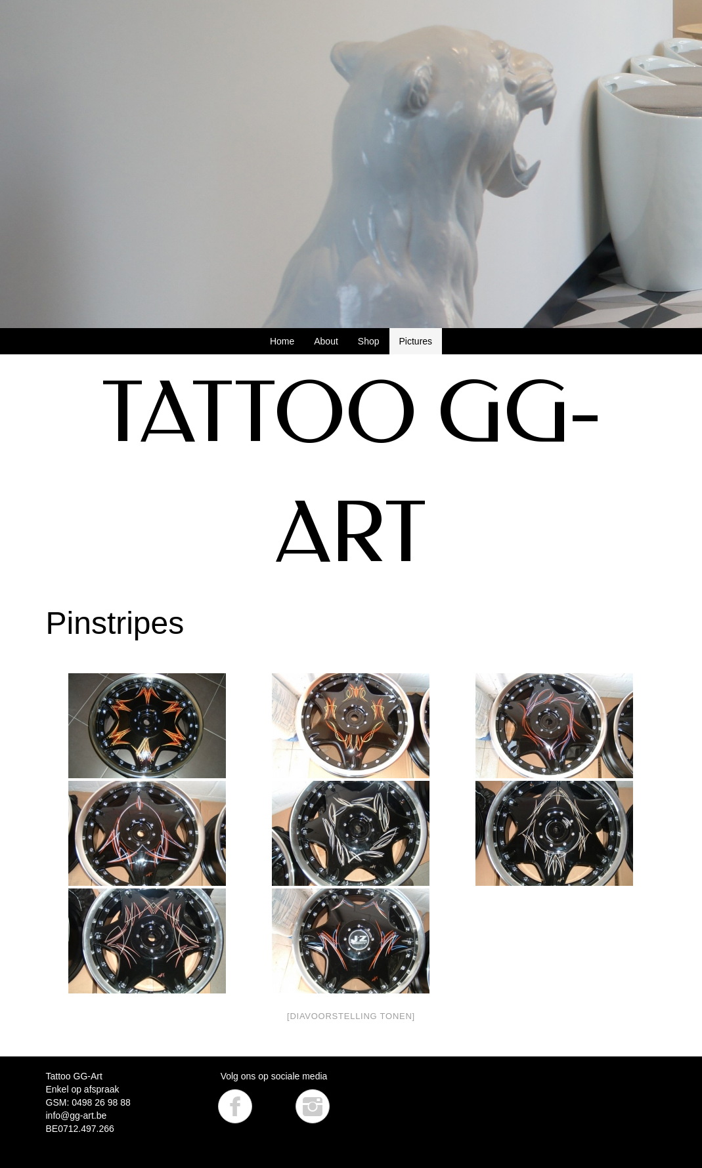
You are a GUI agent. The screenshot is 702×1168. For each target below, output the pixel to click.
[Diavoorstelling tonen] (351, 1016)
